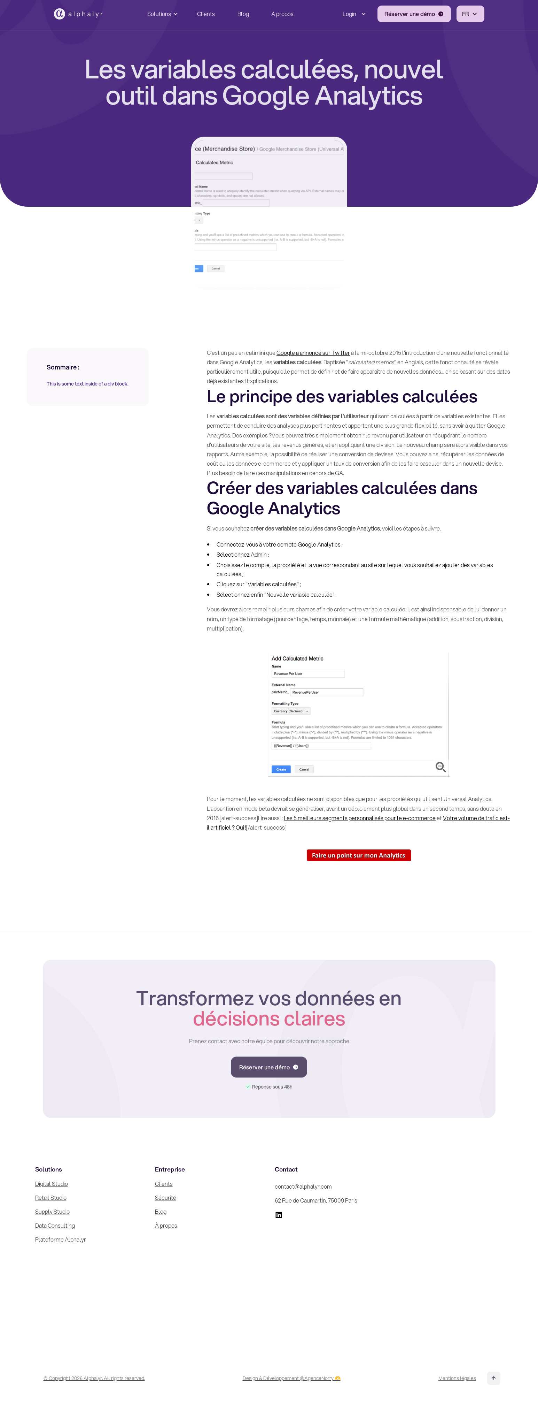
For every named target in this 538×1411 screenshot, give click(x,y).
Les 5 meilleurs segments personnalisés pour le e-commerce (360, 818)
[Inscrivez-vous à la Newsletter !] (448, 1252)
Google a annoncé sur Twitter (313, 353)
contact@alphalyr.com (303, 1186)
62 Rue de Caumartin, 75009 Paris (316, 1200)
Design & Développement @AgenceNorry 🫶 (292, 1378)
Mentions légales (457, 1378)
